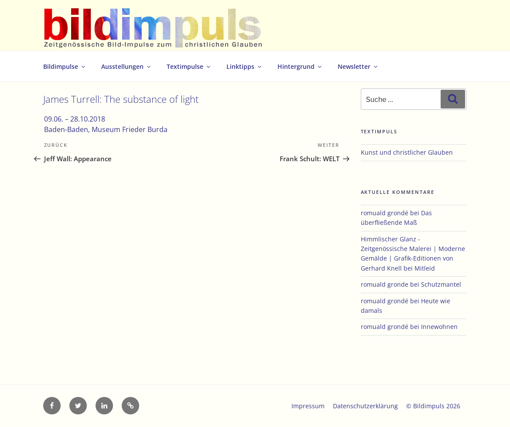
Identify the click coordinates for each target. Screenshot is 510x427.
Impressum (308, 406)
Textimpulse (189, 66)
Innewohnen (439, 326)
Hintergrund (300, 66)
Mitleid (424, 268)
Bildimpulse (64, 66)
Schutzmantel (441, 284)
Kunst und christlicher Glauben (407, 152)
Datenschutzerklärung (365, 406)
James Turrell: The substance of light (121, 99)
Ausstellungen (126, 66)
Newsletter (358, 66)
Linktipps (244, 66)
